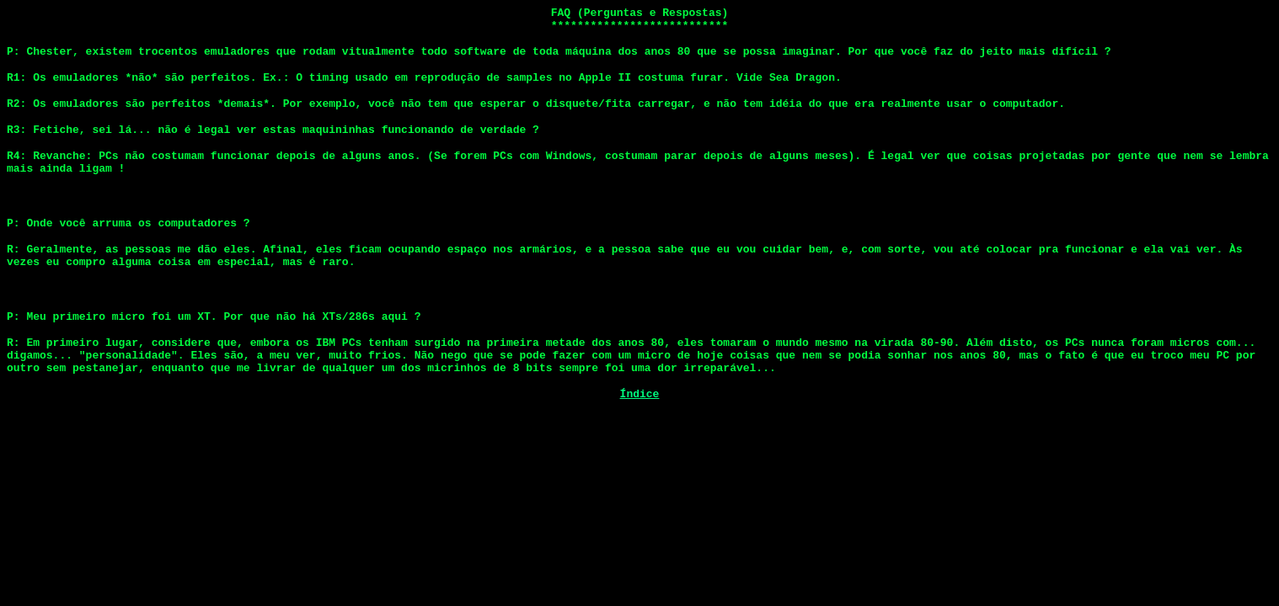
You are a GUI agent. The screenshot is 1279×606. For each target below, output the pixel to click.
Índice (640, 433)
